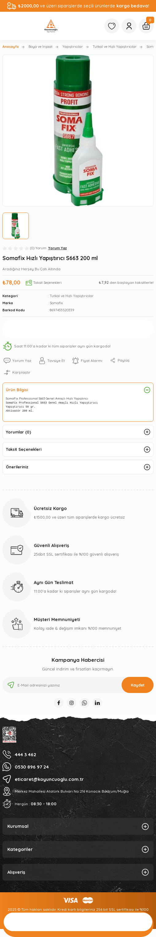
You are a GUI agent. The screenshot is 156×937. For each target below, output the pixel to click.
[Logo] (51, 26)
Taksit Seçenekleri (23, 449)
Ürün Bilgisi (17, 389)
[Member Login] (129, 26)
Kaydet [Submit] (138, 684)
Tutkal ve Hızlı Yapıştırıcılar (72, 296)
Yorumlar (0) (18, 431)
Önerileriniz (17, 466)
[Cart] (146, 26)
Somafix (56, 303)
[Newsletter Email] (78, 685)
